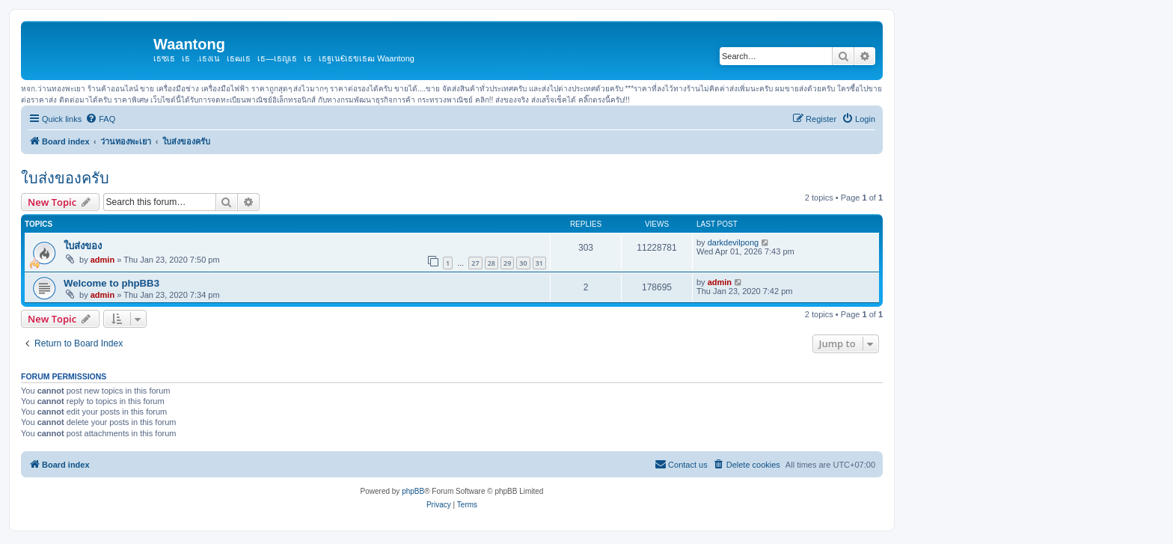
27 (475, 263)
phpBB (413, 491)
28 (491, 263)
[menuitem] (100, 119)
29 (507, 263)
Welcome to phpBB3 (111, 283)
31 (539, 263)
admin (102, 259)
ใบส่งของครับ (65, 178)
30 (523, 263)
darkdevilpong (733, 242)
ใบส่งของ (83, 245)
